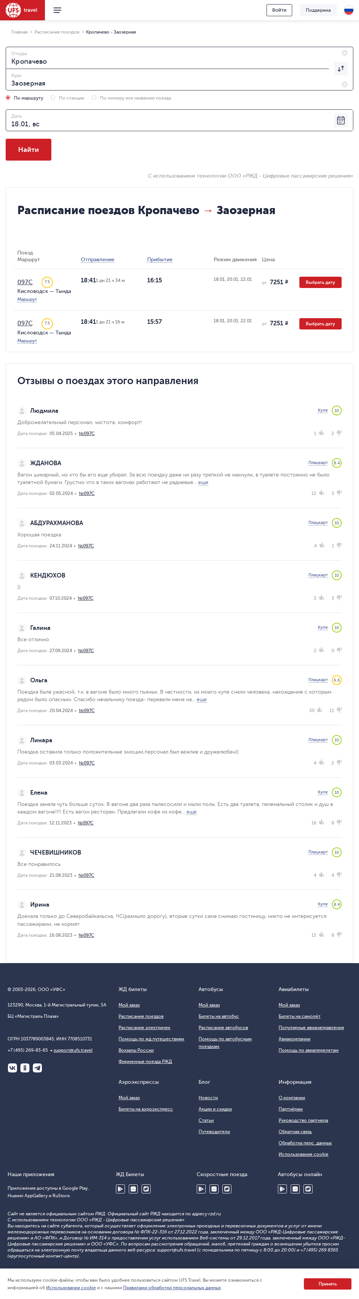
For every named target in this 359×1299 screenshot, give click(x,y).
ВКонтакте (12, 1068)
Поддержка (318, 10)
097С (24, 282)
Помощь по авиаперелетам (309, 1050)
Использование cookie (303, 1154)
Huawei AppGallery (133, 1188)
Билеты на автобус (219, 1016)
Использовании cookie (71, 1287)
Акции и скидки (215, 1109)
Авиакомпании (294, 1039)
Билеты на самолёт (299, 1016)
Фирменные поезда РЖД (145, 1061)
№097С (87, 433)
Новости (208, 1097)
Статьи (206, 1120)
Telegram (37, 1068)
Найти (28, 149)
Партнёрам (291, 1109)
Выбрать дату (320, 282)
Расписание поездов (141, 1016)
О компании (292, 1097)
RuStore (146, 1188)
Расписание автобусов (223, 1027)
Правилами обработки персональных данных (172, 1287)
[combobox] (179, 58)
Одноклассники (25, 1068)
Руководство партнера (303, 1120)
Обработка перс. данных (305, 1143)
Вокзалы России (136, 1050)
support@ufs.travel (73, 1050)
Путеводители (214, 1131)
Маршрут (27, 299)
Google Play (120, 1188)
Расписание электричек (144, 1027)
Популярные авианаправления (311, 1027)
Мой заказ (129, 1005)
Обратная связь (295, 1131)
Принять (328, 1284)
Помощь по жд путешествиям (151, 1039)
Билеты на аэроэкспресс (146, 1109)
